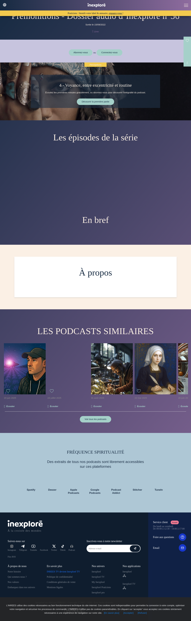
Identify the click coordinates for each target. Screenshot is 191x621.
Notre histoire (14, 571)
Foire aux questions (169, 537)
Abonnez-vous (81, 52)
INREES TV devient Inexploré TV (63, 571)
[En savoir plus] (111, 613)
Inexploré (96, 571)
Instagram (12, 548)
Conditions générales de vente (61, 582)
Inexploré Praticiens (101, 587)
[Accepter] (128, 613)
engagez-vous (116, 13)
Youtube (33, 548)
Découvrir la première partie (95, 101)
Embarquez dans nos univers (21, 587)
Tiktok (63, 548)
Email (169, 548)
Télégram (23, 548)
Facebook (44, 550)
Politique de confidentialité (60, 577)
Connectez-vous (109, 52)
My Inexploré (98, 582)
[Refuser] (142, 613)
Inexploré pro (98, 592)
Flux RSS (12, 557)
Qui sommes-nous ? (17, 577)
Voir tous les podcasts (95, 419)
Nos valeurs (13, 582)
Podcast (71, 548)
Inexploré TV (98, 577)
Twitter (54, 548)
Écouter (10, 406)
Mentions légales (55, 587)
